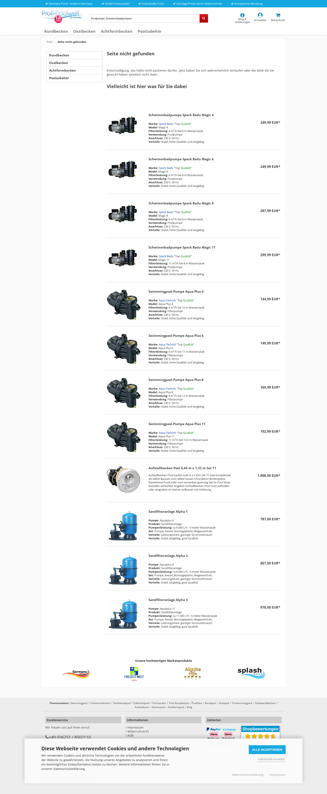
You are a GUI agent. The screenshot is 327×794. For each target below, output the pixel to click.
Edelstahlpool (141, 703)
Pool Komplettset (179, 703)
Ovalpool (224, 703)
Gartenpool (158, 707)
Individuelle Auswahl (271, 759)
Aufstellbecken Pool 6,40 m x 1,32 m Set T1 (182, 468)
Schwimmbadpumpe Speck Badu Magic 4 (181, 115)
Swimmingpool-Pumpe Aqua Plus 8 (176, 380)
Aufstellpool (142, 707)
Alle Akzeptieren (267, 749)
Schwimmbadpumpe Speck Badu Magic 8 (181, 203)
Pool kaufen (159, 703)
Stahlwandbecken (265, 703)
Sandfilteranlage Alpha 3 (168, 600)
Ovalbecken (84, 31)
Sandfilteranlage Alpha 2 (168, 555)
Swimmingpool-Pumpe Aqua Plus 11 (177, 424)
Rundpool (210, 703)
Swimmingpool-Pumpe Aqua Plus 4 (176, 291)
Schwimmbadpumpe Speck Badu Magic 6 (181, 159)
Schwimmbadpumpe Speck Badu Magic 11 (182, 247)
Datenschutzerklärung (247, 775)
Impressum (278, 775)
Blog (189, 707)
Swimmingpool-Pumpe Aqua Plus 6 (176, 335)
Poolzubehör (150, 31)
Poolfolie (197, 703)
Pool (49, 42)
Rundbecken (56, 31)
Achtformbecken (116, 31)
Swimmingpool (79, 703)
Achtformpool (176, 707)
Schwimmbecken (100, 703)
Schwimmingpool (242, 703)
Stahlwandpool (122, 703)
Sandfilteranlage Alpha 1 (168, 511)
